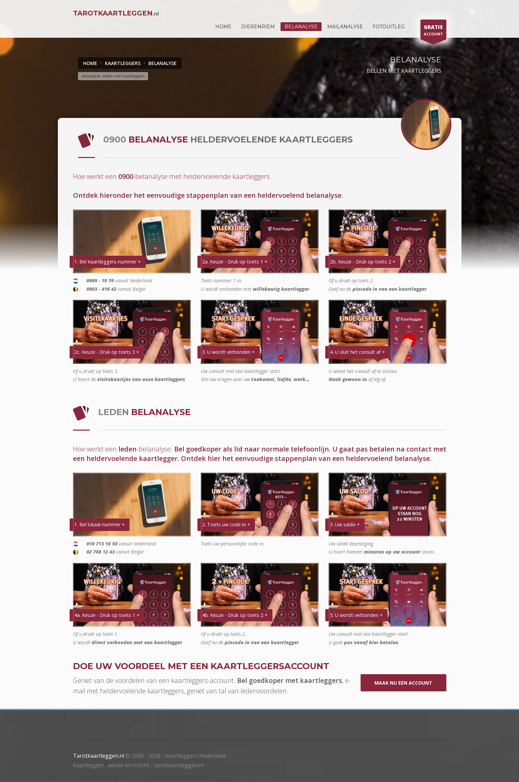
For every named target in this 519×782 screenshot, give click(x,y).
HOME (223, 27)
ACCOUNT (433, 31)
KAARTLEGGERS (123, 63)
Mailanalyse (345, 27)
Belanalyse (301, 27)
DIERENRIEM (258, 27)
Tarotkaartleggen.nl (98, 755)
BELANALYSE (162, 63)
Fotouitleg (389, 27)
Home (90, 63)
